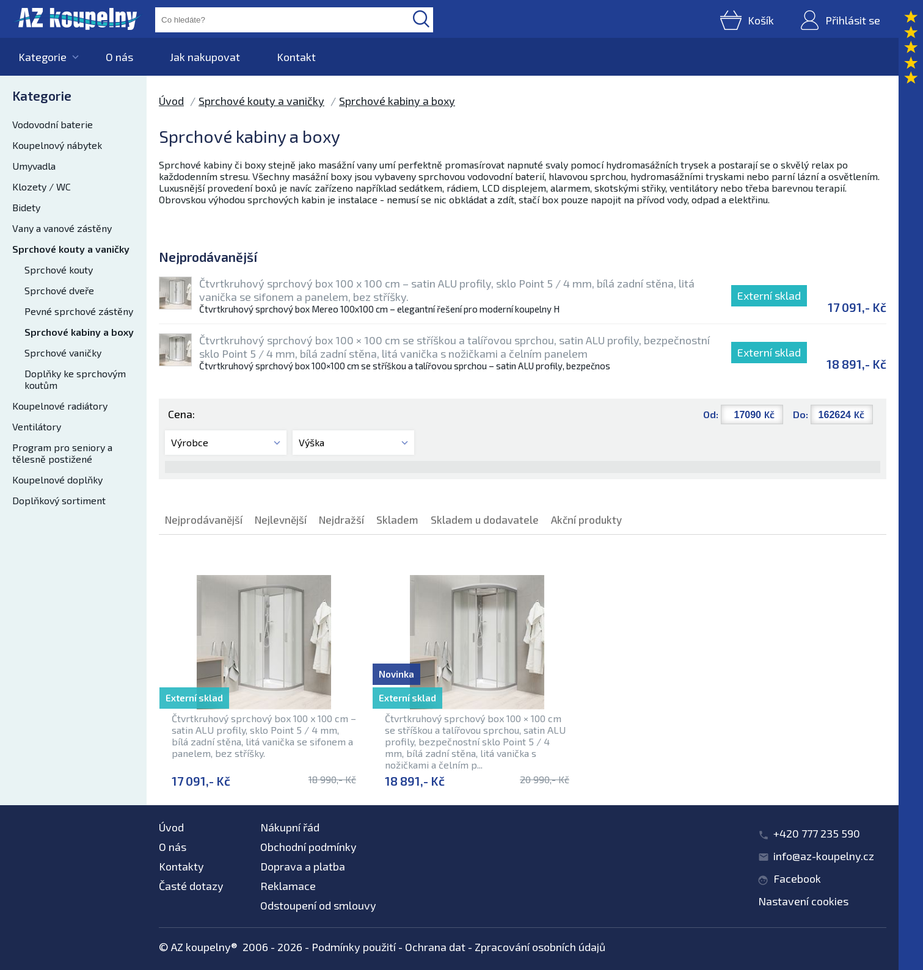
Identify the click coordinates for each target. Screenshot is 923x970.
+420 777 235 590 (816, 833)
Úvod (171, 100)
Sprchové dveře (59, 290)
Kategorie (42, 56)
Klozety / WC (41, 186)
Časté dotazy (191, 885)
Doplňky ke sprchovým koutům (75, 379)
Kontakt (296, 56)
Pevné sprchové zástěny (78, 311)
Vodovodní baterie (52, 124)
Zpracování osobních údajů (540, 947)
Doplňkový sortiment (59, 500)
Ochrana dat (435, 947)
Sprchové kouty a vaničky (71, 249)
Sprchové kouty (58, 269)
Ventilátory (36, 426)
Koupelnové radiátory (60, 405)
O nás (119, 56)
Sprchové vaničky (62, 352)
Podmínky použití (354, 947)
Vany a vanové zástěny (62, 228)
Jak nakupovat (205, 56)
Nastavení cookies (803, 901)
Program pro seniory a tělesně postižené (62, 453)
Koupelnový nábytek (57, 145)
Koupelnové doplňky (57, 479)
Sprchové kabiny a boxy (79, 332)
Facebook (797, 878)
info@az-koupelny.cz (823, 856)
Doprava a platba (302, 866)
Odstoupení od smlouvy (318, 905)
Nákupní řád (289, 827)
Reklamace (288, 885)
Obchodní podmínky (308, 846)
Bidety (26, 207)
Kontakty (181, 866)
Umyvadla (34, 166)
